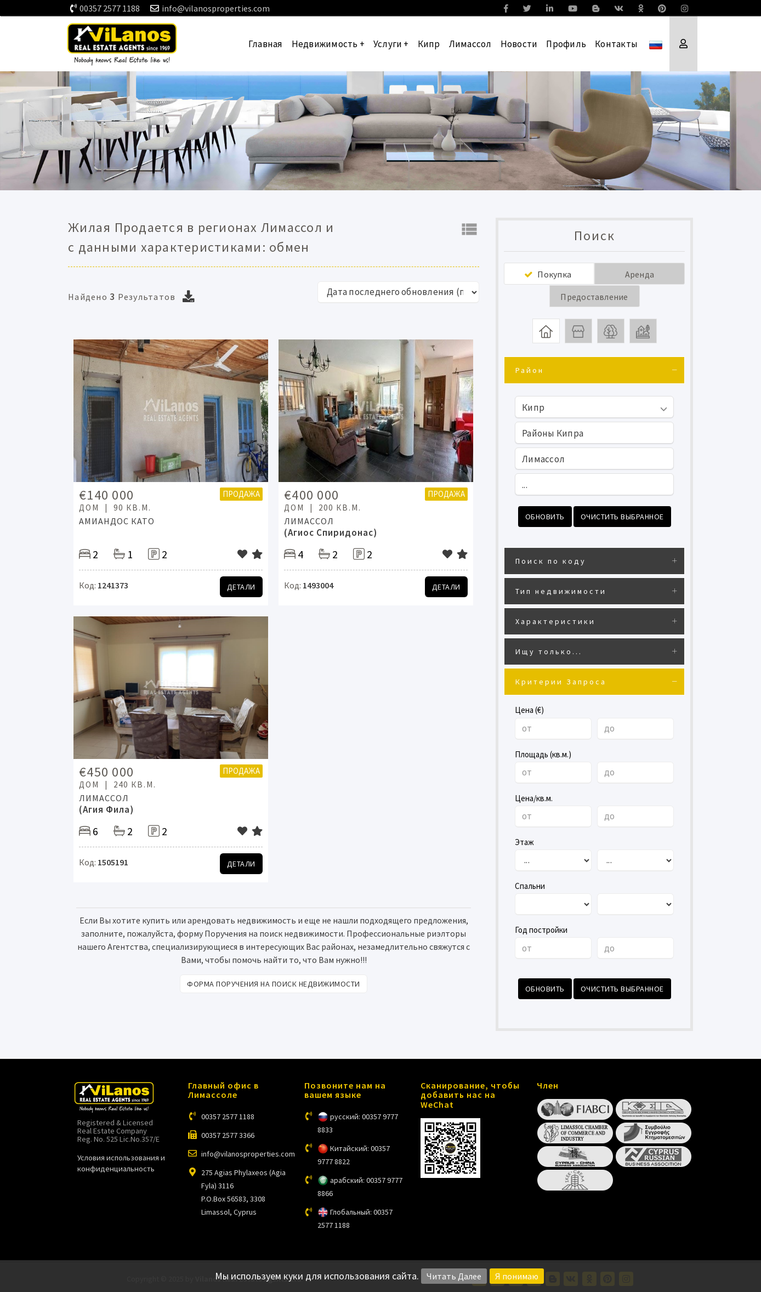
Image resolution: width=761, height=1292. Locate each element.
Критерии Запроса (560, 680)
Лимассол (470, 44)
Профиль (566, 44)
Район (529, 370)
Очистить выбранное (622, 517)
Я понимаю (516, 1276)
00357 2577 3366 (227, 1132)
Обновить (545, 517)
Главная (265, 44)
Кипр (429, 44)
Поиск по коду (550, 560)
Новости (519, 44)
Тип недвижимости (560, 590)
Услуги (391, 44)
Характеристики (555, 620)
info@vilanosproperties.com (216, 8)
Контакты (616, 44)
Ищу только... (548, 650)
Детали (241, 587)
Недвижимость (328, 44)
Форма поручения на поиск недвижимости (273, 984)
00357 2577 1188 (109, 8)
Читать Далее (454, 1276)
